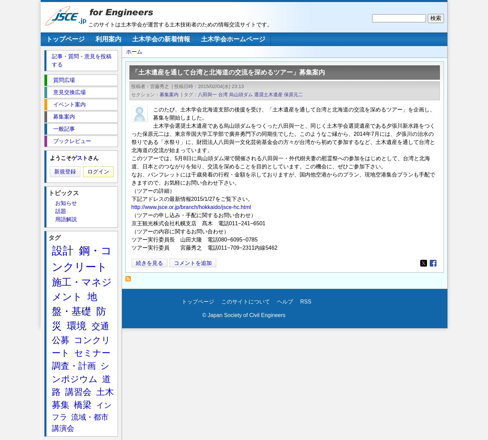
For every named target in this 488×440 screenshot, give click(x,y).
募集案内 (169, 94)
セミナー (92, 353)
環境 (76, 325)
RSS (305, 302)
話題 (60, 211)
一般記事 (64, 129)
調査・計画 (74, 366)
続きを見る (149, 263)
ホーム (134, 52)
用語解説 (66, 219)
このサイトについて (245, 302)
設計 (63, 251)
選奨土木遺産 (268, 94)
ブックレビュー (72, 141)
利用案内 (108, 39)
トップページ (65, 39)
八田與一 (207, 94)
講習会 (78, 392)
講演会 (63, 428)
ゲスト (80, 158)
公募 (60, 340)
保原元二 (293, 94)
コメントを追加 (193, 263)
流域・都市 (89, 417)
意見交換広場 (69, 92)
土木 (105, 392)
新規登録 (65, 171)
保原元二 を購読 (130, 280)
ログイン (98, 171)
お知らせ (66, 203)
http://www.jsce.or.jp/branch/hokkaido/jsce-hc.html (191, 207)
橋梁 (83, 405)
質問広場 (64, 80)
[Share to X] (423, 263)
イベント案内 (69, 104)
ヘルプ (285, 302)
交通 (100, 326)
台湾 (223, 94)
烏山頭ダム (241, 94)
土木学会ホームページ (233, 39)
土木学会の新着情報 (161, 39)
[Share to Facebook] (433, 263)
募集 (60, 405)
